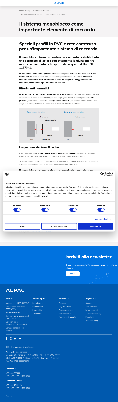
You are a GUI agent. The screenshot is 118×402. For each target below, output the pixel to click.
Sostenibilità (37, 314)
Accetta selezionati (59, 226)
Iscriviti (73, 274)
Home (21, 10)
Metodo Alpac (38, 303)
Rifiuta (23, 226)
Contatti (89, 303)
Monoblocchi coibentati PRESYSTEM (15, 308)
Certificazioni (37, 307)
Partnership (37, 310)
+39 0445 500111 (53, 355)
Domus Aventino (66, 310)
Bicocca (62, 303)
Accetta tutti (95, 226)
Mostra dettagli (101, 219)
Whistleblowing (92, 320)
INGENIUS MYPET (13, 313)
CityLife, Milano (65, 307)
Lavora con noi (92, 310)
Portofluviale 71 (65, 314)
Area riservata (91, 307)
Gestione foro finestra (41, 10)
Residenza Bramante (67, 317)
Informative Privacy (93, 314)
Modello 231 (90, 317)
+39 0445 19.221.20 (14, 385)
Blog (28, 10)
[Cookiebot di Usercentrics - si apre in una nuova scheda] (102, 174)
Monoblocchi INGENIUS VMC (17, 303)
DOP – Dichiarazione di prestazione (20, 347)
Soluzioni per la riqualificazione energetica (16, 323)
